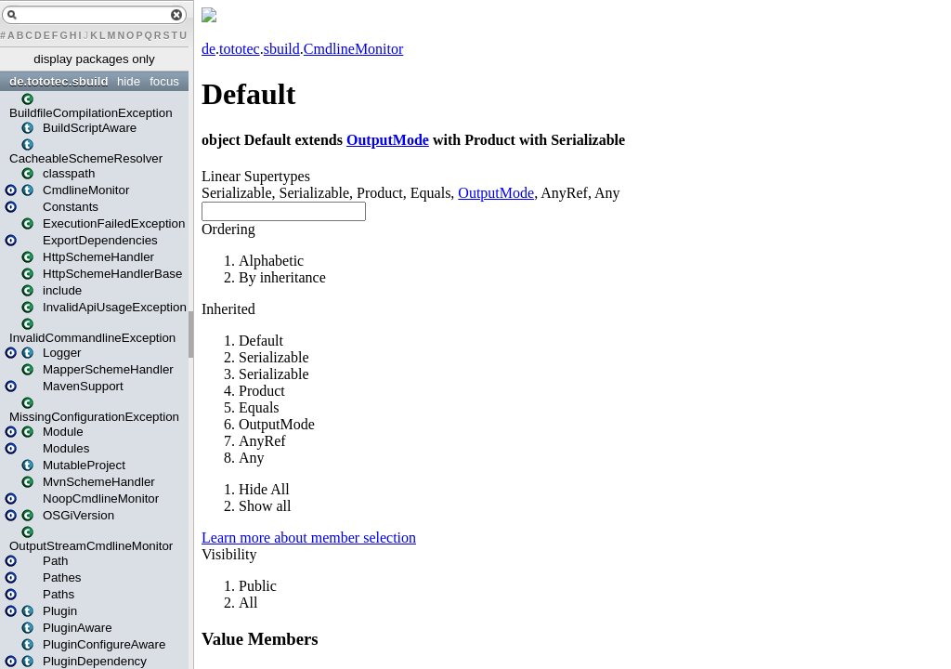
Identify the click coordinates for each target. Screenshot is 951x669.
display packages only (93, 59)
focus (164, 81)
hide (128, 81)
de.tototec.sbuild (59, 81)
